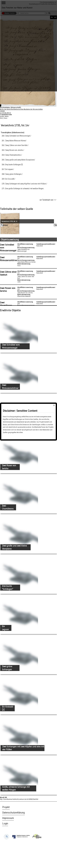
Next (55, 225)
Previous (2, 225)
